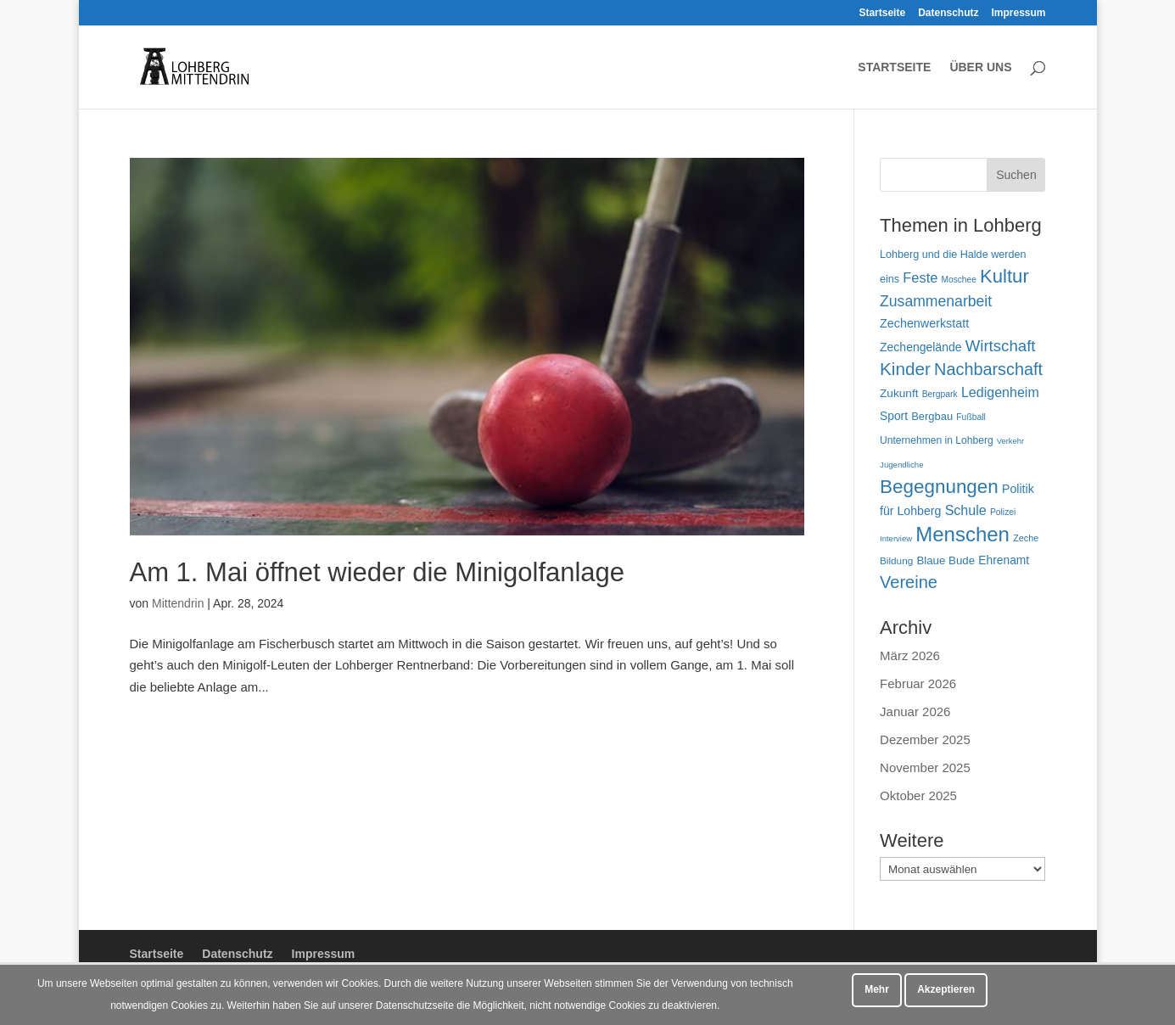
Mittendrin (178, 603)
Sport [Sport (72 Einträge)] (894, 416)
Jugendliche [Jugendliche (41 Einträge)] (902, 464)
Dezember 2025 (925, 739)
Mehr (876, 989)
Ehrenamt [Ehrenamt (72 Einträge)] (1003, 560)
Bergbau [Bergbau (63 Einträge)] (932, 416)
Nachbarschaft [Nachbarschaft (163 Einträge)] (988, 369)
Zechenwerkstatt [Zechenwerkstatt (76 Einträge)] (924, 323)
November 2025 (925, 767)
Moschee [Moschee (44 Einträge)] (959, 279)
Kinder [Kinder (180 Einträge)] (905, 368)
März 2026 (910, 655)
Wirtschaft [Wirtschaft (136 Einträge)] (1000, 346)
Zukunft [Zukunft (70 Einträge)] (899, 393)
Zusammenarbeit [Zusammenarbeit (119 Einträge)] (936, 301)
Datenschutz (948, 13)
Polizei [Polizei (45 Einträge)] (1003, 512)
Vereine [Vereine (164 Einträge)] (908, 582)
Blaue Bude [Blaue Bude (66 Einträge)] (945, 560)
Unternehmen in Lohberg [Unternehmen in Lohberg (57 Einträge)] (936, 440)
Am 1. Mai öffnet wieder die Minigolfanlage (377, 572)
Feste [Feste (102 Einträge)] (920, 277)
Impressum (1018, 13)
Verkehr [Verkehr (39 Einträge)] (1010, 441)
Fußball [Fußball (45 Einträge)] (971, 417)
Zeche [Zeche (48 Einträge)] (1025, 538)
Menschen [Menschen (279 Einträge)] (962, 534)
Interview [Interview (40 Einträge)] (896, 538)
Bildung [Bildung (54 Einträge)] (896, 560)
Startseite (882, 13)
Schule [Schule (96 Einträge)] (966, 510)
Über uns (980, 67)
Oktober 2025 (918, 795)
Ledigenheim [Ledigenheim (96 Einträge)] (1000, 392)
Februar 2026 (918, 683)
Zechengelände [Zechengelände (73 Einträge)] (920, 347)
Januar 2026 (915, 711)
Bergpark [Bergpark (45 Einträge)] (940, 394)
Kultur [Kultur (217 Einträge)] (1004, 276)
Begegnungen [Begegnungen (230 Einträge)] (939, 486)
